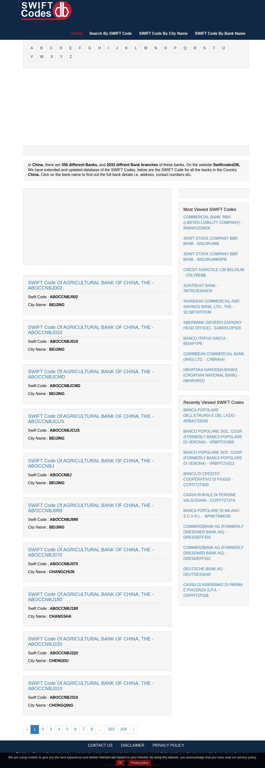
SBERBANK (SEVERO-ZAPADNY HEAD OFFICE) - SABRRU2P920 (212, 325)
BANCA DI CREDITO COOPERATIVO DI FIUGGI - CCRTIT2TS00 (208, 479)
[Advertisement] (136, 106)
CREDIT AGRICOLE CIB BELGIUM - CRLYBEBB (213, 272)
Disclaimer (132, 745)
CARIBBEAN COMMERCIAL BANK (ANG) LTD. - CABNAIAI (213, 356)
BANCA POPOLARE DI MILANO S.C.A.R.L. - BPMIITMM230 (211, 513)
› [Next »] (133, 729)
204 (123, 729)
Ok (120, 762)
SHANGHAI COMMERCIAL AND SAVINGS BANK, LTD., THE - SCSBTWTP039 (211, 306)
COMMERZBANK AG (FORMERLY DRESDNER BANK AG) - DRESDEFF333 (213, 553)
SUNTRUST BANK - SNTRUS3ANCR (200, 288)
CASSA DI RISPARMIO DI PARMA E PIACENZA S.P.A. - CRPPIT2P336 (213, 590)
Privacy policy (139, 762)
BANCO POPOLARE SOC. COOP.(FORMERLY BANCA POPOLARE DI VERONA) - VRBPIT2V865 (213, 436)
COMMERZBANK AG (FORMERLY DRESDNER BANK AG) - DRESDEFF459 (213, 532)
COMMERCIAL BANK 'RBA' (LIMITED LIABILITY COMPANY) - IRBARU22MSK (212, 222)
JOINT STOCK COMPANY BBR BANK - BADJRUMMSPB (210, 257)
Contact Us (100, 745)
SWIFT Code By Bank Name (220, 33)
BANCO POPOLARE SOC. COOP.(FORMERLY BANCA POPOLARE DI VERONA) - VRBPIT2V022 (213, 457)
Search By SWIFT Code (110, 33)
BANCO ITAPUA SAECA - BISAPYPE (205, 341)
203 (111, 729)
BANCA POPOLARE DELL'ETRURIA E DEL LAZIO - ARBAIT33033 (210, 415)
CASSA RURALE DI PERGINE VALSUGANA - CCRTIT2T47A (209, 497)
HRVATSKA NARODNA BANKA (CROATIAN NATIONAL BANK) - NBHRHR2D (211, 375)
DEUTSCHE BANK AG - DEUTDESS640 (204, 571)
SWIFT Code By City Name (163, 33)
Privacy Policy (168, 745)
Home (77, 33)
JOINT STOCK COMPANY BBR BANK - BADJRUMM (210, 241)
